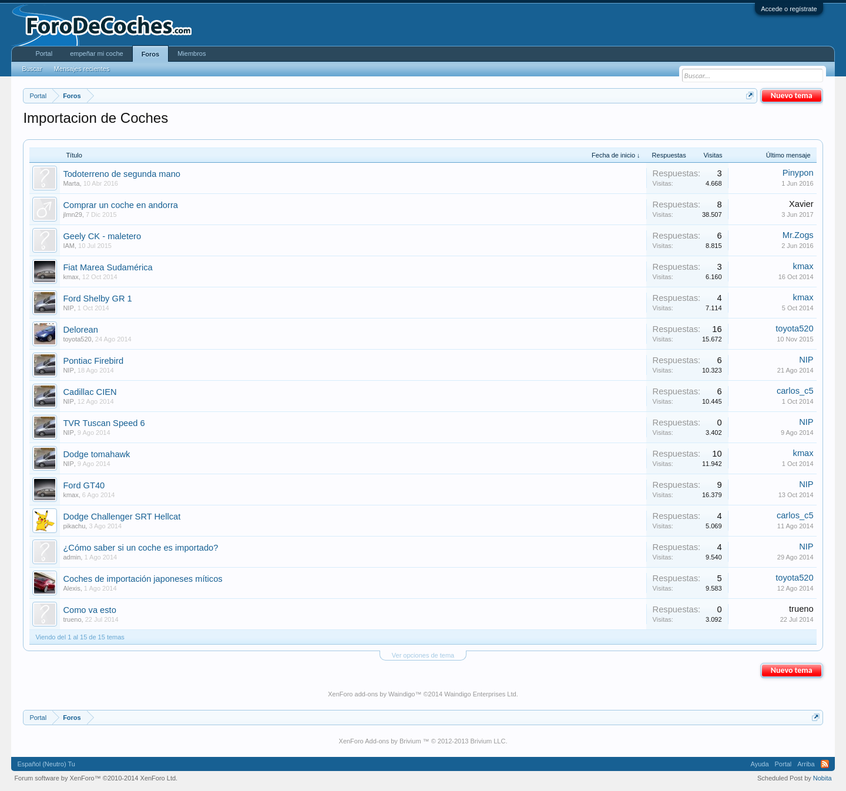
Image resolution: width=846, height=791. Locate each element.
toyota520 (77, 339)
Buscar (32, 68)
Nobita (822, 778)
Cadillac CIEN (89, 392)
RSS (825, 764)
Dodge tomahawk (96, 454)
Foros (151, 54)
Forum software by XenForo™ (95, 778)
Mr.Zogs (798, 235)
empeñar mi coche (96, 53)
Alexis (71, 588)
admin (71, 557)
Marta (71, 183)
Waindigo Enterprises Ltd (480, 694)
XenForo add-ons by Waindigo (371, 694)
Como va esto (89, 610)
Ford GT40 (84, 485)
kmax (70, 276)
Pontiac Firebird (93, 361)
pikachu (74, 525)
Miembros (191, 53)
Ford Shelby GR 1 (97, 298)
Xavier (801, 204)
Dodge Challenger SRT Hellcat (121, 516)
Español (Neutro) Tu (46, 763)
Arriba (805, 763)
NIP (68, 307)
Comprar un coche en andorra (120, 205)
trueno (72, 619)
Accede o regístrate (789, 8)
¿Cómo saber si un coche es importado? (140, 547)
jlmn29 (72, 214)
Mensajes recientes (82, 68)
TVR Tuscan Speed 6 (104, 423)
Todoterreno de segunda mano (121, 174)
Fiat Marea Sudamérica (107, 267)
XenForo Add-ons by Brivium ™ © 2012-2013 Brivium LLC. (423, 741)
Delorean (80, 329)
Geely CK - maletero (102, 236)
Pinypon (798, 172)
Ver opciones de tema (423, 655)
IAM (69, 245)
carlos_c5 (795, 391)
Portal (43, 53)
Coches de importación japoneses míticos (142, 579)
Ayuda (760, 763)
